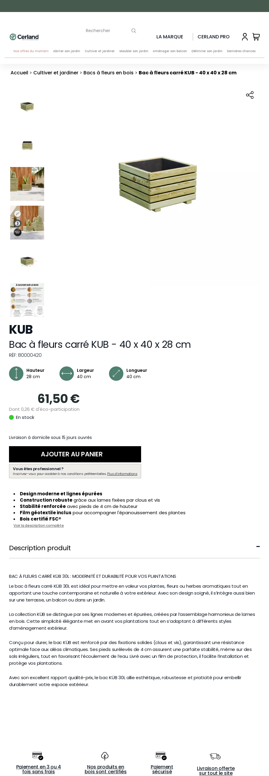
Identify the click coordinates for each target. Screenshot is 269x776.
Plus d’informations (122, 474)
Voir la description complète (39, 525)
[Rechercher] (100, 29)
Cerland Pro (214, 36)
